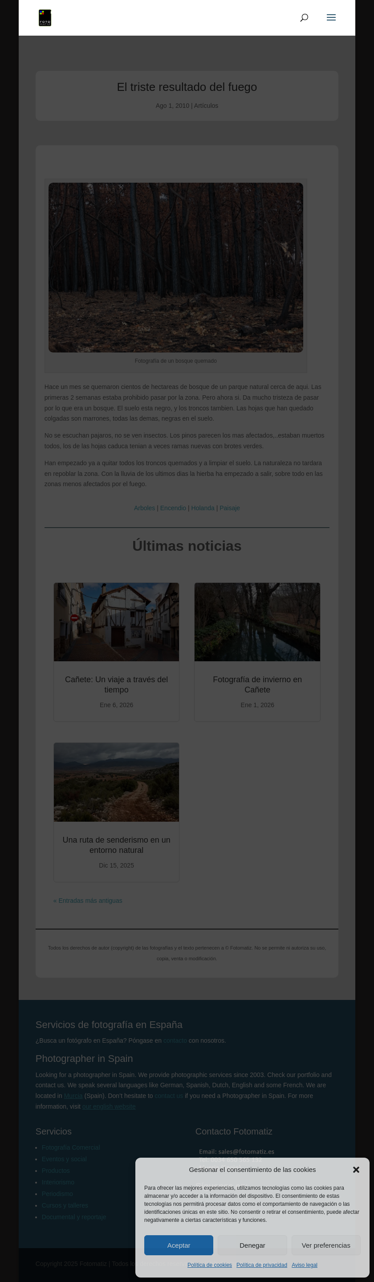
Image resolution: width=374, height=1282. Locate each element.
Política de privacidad (261, 1265)
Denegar (252, 1245)
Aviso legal (304, 1265)
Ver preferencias (326, 1245)
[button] (356, 1169)
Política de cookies (209, 1265)
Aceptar (179, 1245)
